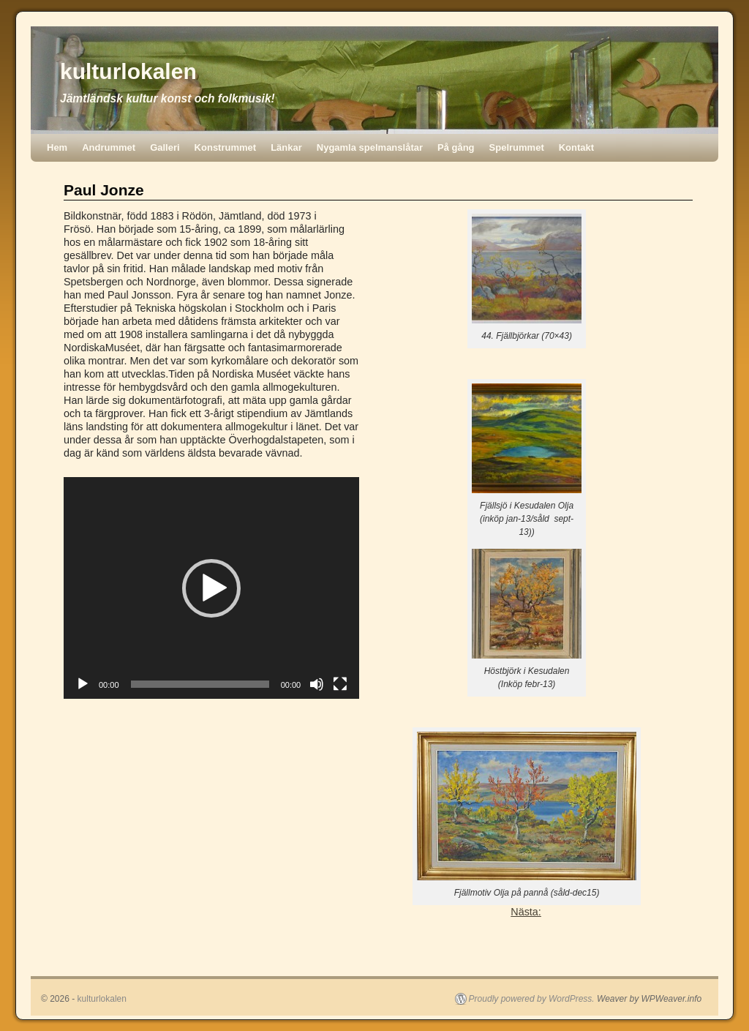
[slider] (200, 684)
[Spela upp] (82, 684)
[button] (211, 588)
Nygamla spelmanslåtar (370, 147)
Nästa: (526, 912)
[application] (211, 588)
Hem (57, 147)
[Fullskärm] (340, 684)
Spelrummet (516, 147)
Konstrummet (226, 147)
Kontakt (576, 147)
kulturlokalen (128, 71)
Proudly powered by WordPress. (532, 999)
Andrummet (108, 147)
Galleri (164, 147)
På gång (456, 147)
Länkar (286, 147)
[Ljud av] (316, 684)
